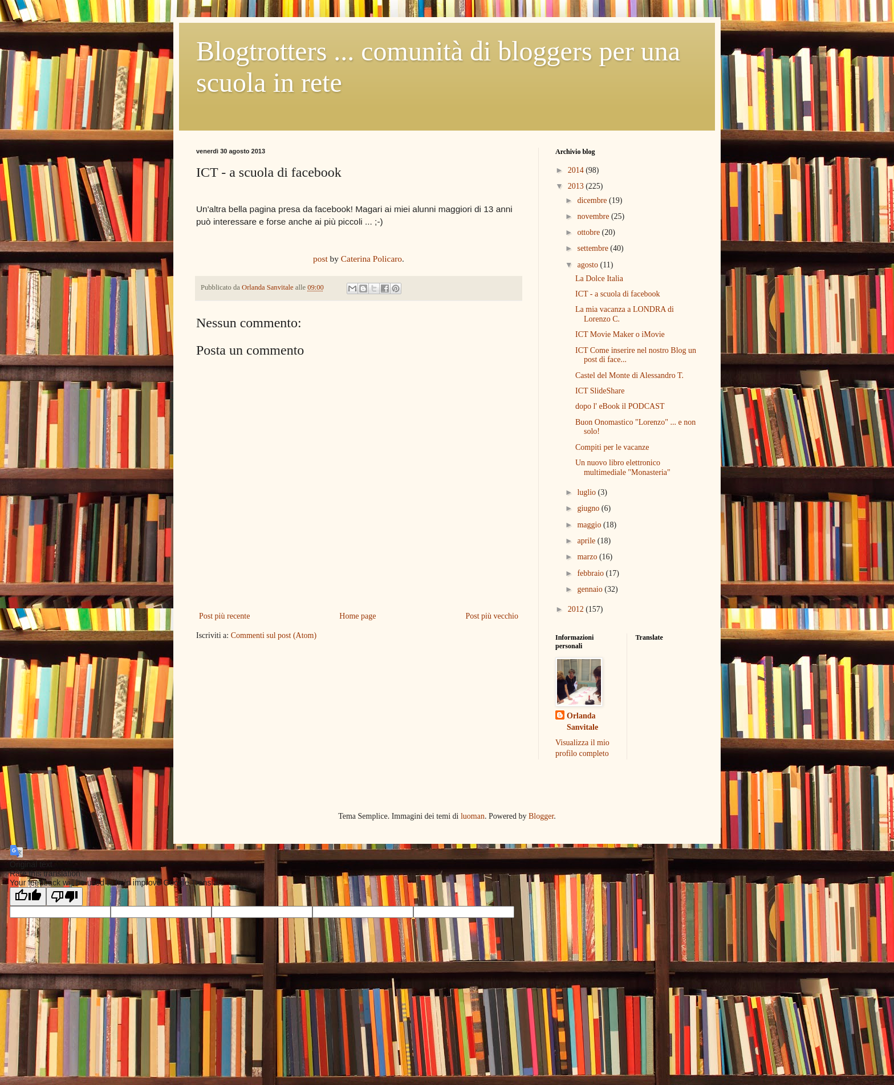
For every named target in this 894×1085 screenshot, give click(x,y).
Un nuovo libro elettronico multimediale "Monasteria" (622, 467)
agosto (588, 265)
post (320, 258)
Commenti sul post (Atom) (274, 635)
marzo (588, 556)
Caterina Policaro (371, 258)
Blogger (541, 816)
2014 (577, 170)
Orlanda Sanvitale (582, 722)
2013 (577, 186)
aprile (587, 541)
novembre (594, 216)
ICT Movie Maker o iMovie (620, 334)
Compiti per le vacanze (612, 447)
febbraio (591, 573)
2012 (577, 609)
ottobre (589, 232)
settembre (593, 248)
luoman (473, 816)
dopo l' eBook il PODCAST (620, 406)
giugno (589, 508)
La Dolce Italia (599, 278)
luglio (587, 492)
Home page (357, 616)
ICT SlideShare (599, 391)
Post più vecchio (491, 616)
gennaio (590, 589)
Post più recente (224, 616)
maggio (590, 525)
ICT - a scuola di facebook (617, 294)
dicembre (593, 200)
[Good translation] (28, 896)
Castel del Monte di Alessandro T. (629, 375)
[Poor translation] (64, 896)
